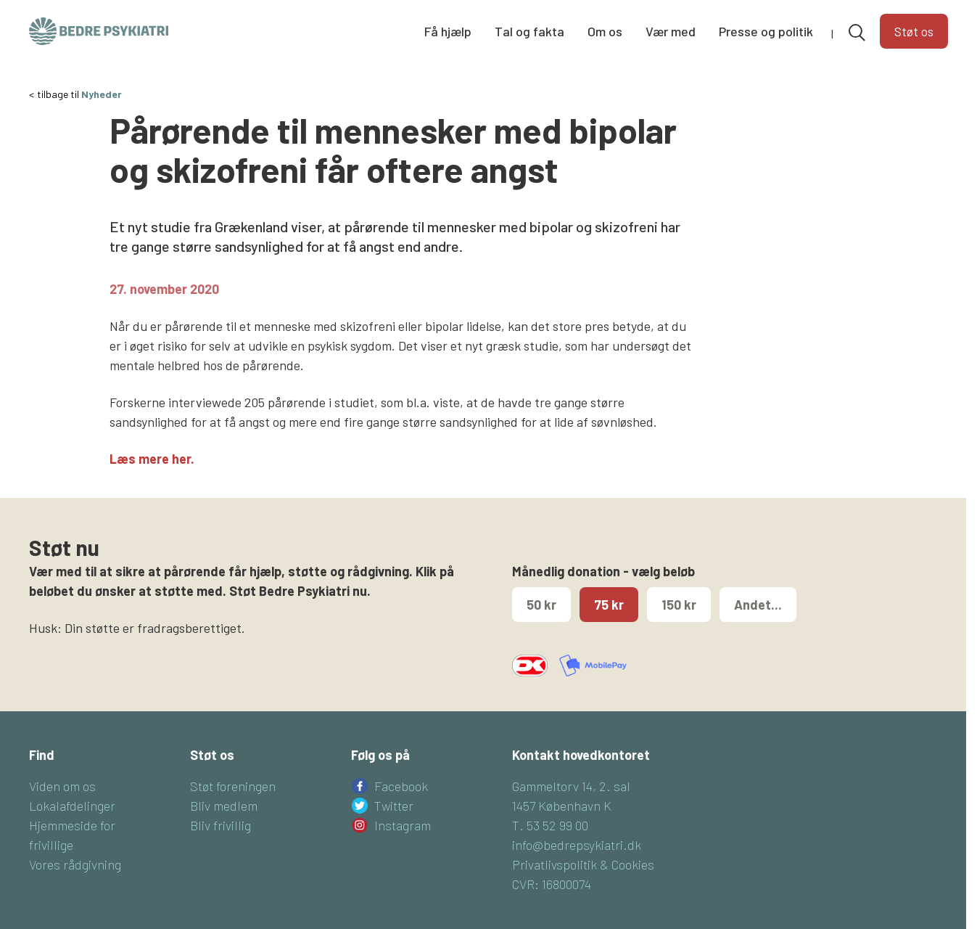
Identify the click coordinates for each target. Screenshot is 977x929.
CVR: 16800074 (551, 884)
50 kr (541, 605)
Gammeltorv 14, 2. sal (571, 786)
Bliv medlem (223, 806)
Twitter (393, 806)
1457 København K (561, 806)
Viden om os (62, 786)
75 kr (609, 605)
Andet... (758, 605)
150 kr (678, 605)
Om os (605, 31)
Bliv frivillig (220, 825)
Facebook (401, 786)
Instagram (402, 825)
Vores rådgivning (75, 864)
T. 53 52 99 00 (550, 825)
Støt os (913, 31)
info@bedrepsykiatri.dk (576, 845)
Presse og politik (766, 31)
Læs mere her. (152, 459)
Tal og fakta (529, 31)
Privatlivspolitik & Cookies (583, 864)
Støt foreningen (233, 786)
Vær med (671, 31)
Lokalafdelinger (72, 806)
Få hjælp (447, 31)
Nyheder (101, 94)
